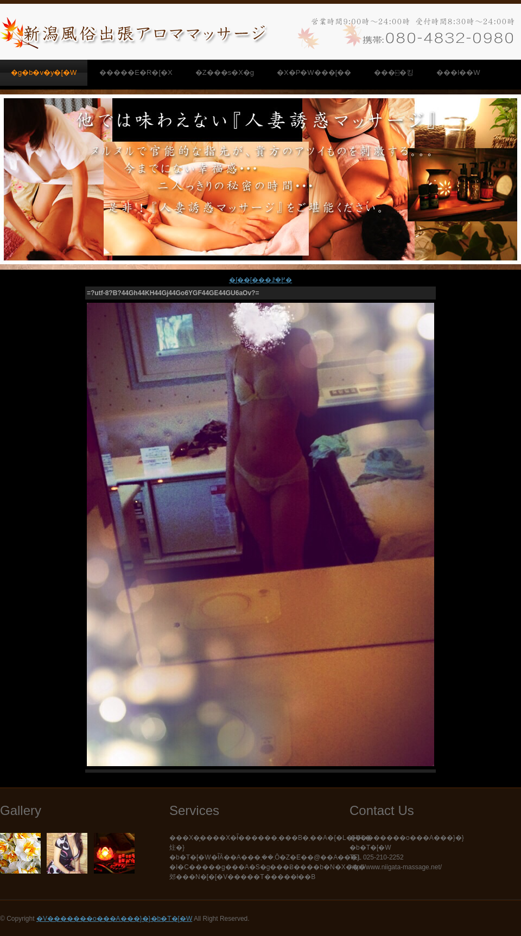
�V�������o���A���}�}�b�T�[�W (114, 918)
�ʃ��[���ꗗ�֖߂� (260, 280)
